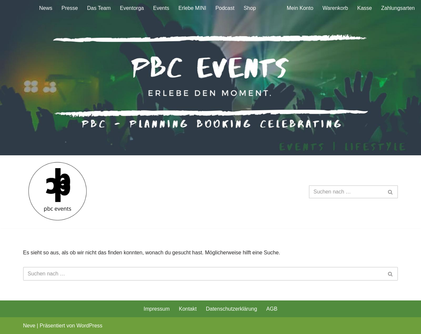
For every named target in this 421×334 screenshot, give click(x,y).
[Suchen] (346, 191)
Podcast (225, 8)
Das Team (99, 8)
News (45, 8)
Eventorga (132, 8)
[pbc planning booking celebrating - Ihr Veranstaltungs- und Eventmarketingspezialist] (57, 192)
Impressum (157, 309)
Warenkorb (335, 8)
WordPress (89, 325)
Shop (250, 8)
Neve (29, 325)
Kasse (364, 8)
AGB (272, 309)
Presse (70, 8)
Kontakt (188, 309)
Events (161, 8)
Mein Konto (300, 8)
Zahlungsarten (398, 8)
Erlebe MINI (192, 8)
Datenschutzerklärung (231, 309)
